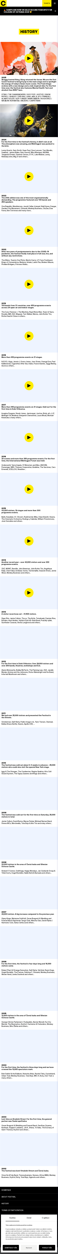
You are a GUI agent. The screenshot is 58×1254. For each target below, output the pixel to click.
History (5, 1204)
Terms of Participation (12, 1210)
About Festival (9, 1197)
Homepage (6, 1190)
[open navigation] (54, 3)
